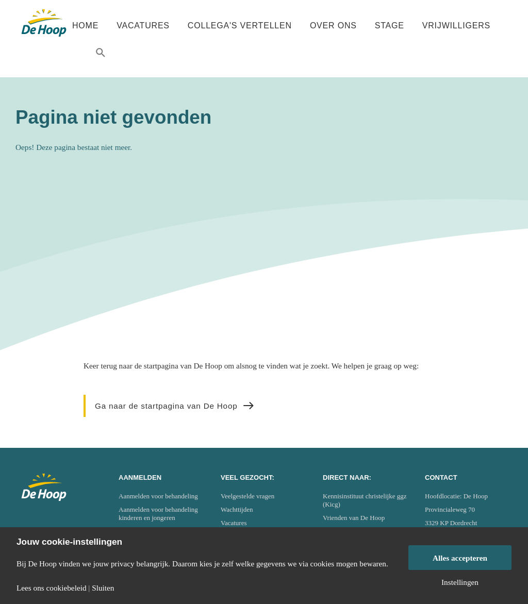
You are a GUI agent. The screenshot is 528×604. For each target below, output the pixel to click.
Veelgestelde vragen (247, 496)
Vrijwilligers (456, 25)
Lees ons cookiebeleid (51, 588)
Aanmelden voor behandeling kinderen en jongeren (158, 514)
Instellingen (459, 582)
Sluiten (103, 588)
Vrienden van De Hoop (354, 518)
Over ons (333, 25)
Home (85, 25)
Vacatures (143, 25)
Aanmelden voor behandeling (158, 496)
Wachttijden (237, 509)
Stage (389, 25)
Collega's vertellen (240, 25)
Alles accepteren (460, 557)
